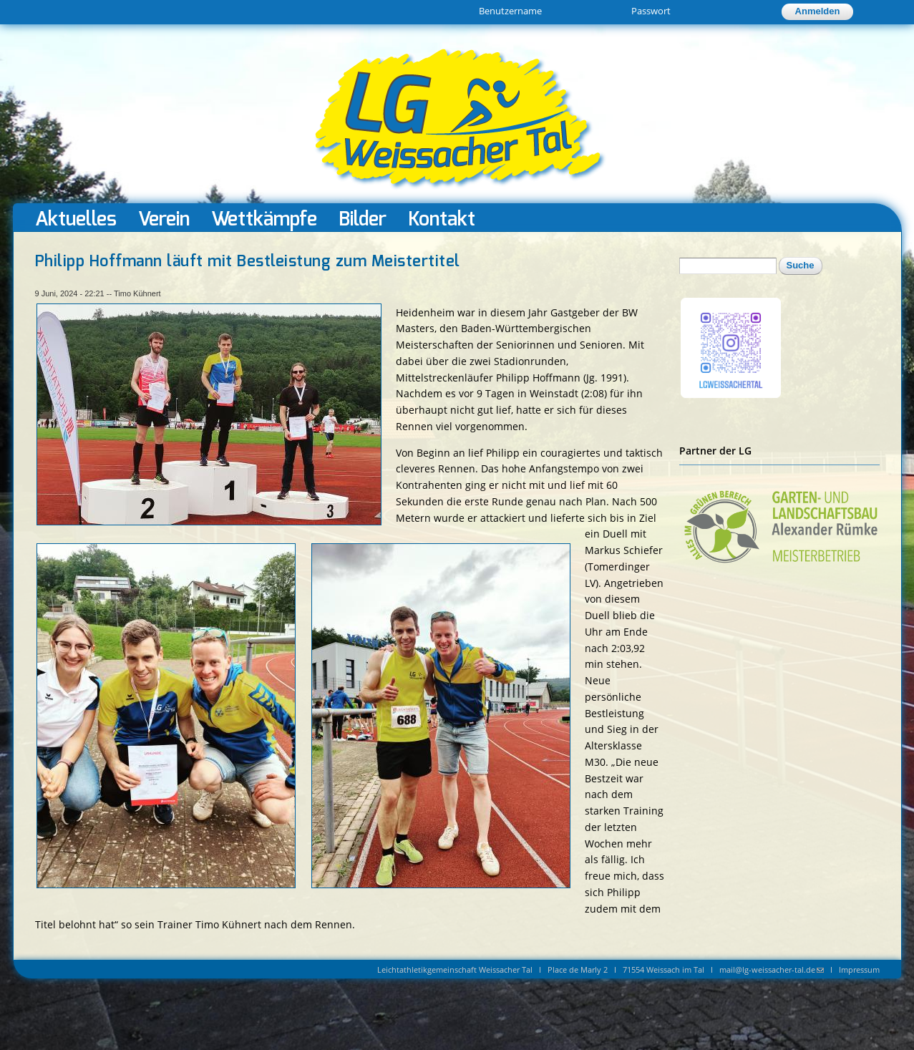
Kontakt (441, 218)
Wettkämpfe (264, 218)
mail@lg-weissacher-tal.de (771, 969)
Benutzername (510, 10)
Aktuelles (76, 218)
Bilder (362, 218)
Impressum (859, 969)
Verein (164, 218)
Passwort (651, 10)
